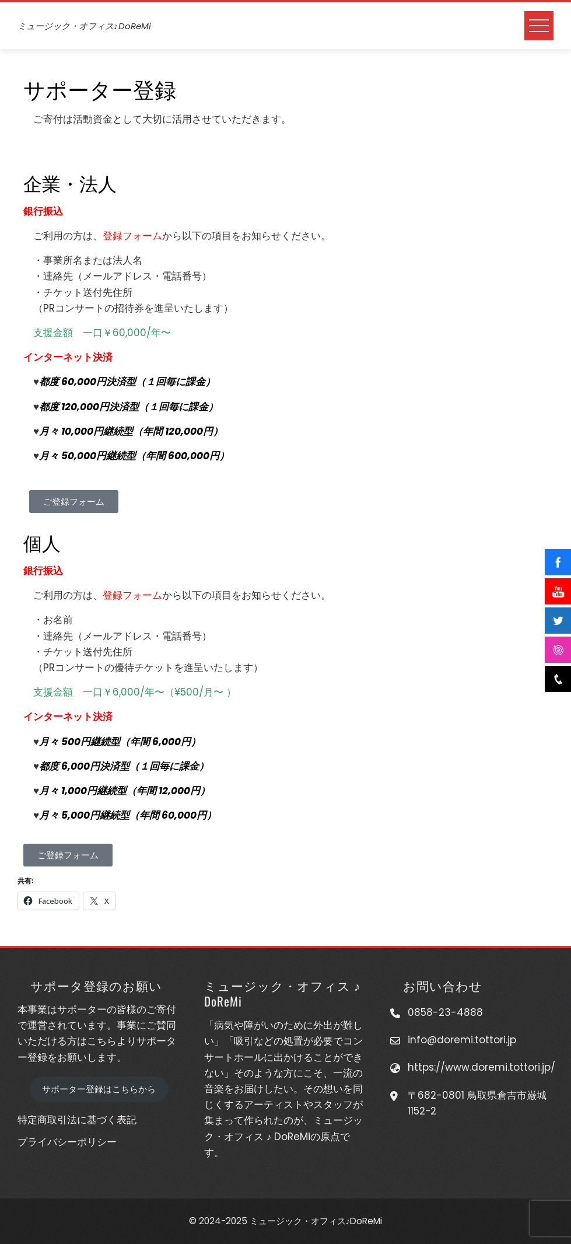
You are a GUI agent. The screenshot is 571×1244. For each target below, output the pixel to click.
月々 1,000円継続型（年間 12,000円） (124, 791)
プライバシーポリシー (67, 1142)
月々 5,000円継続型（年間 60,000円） (127, 815)
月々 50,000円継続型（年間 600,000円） (134, 456)
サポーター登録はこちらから (99, 1089)
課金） (194, 766)
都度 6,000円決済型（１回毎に (109, 766)
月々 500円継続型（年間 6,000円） (120, 742)
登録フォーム (132, 236)
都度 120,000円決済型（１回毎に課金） (128, 407)
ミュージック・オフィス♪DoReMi (84, 26)
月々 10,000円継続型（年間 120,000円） (131, 431)
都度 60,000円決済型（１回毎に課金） (127, 382)
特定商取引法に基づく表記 (76, 1120)
